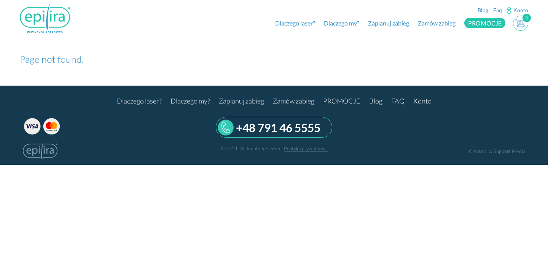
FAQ (398, 101)
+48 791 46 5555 (278, 127)
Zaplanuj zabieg (388, 23)
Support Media (509, 151)
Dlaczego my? (341, 23)
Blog (483, 10)
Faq (497, 10)
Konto (520, 10)
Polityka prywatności (306, 148)
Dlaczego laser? (295, 23)
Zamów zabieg (437, 23)
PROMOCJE (485, 23)
